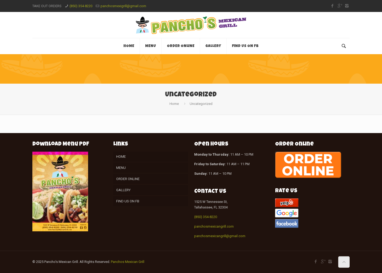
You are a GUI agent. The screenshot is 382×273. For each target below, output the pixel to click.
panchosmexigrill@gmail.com (123, 6)
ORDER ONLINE (128, 179)
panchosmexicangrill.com (214, 226)
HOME (121, 157)
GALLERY (123, 190)
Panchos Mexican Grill (127, 262)
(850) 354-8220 (81, 6)
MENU (121, 168)
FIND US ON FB (127, 201)
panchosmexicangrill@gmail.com (219, 236)
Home (174, 104)
